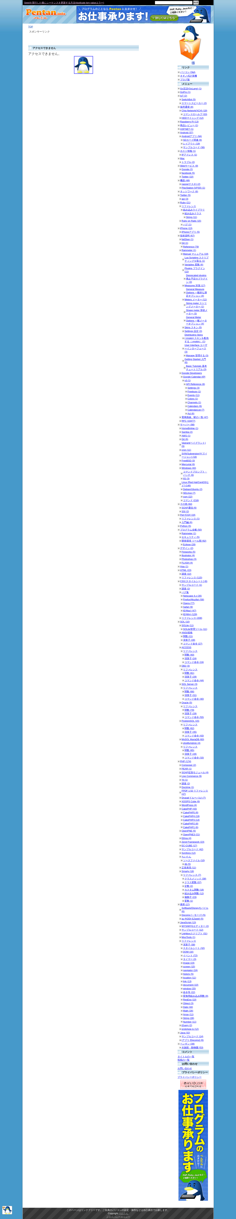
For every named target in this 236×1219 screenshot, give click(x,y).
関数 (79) (189, 710)
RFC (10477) (188, 421)
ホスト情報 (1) (188, 151)
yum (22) (187, 496)
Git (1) (185, 243)
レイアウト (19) (191, 143)
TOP (30, 26)
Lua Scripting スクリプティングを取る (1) (197, 259)
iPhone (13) (186, 228)
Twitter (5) (185, 195)
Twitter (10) (187, 176)
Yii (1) (185, 779)
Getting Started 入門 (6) (195, 361)
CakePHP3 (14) (191, 820)
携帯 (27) (185, 904)
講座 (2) (186, 588)
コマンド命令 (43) (194, 735)
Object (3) (188, 1003)
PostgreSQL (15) (190, 721)
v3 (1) (188, 380)
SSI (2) (185, 511)
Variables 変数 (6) (194, 264)
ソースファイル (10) (194, 860)
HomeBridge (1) (190, 428)
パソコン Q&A (187, 72)
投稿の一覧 (184, 1059)
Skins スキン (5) (193, 327)
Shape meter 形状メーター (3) (196, 312)
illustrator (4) (188, 555)
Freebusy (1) (194, 391)
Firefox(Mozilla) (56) (193, 599)
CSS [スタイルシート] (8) (193, 581)
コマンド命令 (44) (194, 680)
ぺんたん (123, 1213)
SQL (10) (185, 621)
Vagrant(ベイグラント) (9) (194, 444)
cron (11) (186, 450)
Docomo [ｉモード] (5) (194, 915)
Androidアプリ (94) (192, 136)
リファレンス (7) (192, 875)
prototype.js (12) (190, 1029)
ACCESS (186, 647)
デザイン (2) (186, 548)
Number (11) (189, 1021)
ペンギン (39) (187, 1043)
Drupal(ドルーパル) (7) (194, 797)
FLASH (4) (187, 562)
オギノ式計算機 (188, 75)
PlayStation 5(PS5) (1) (193, 187)
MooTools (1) (188, 937)
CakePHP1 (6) (190, 827)
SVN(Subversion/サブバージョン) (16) (194, 455)
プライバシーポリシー (190, 1077)
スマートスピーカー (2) (194, 103)
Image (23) (189, 962)
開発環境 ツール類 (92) (194, 540)
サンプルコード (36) (194, 147)
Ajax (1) (184, 566)
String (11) (191, 217)
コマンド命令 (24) (194, 662)
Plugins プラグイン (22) (195, 270)
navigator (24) (190, 970)
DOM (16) (188, 951)
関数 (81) (189, 673)
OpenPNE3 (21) (191, 834)
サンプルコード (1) (192, 585)
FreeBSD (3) (188, 460)
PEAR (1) (187, 768)
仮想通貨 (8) (186, 106)
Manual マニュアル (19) (195, 254)
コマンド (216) (191, 500)
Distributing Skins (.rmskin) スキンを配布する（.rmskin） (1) (197, 338)
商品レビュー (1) (189, 125)
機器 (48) (185, 180)
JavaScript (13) (188, 922)
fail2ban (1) (187, 239)
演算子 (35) (191, 732)
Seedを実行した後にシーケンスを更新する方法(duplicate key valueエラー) (64, 2)
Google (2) (187, 169)
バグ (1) (187, 224)
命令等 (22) (189, 992)
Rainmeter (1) (189, 250)
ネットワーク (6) (189, 191)
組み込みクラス (193, 213)
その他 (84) (186, 504)
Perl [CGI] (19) (187, 515)
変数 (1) (189, 900)
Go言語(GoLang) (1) (191, 88)
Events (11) (193, 395)
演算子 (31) (191, 695)
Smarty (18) (188, 871)
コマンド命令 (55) (194, 717)
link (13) (187, 981)
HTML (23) (185, 570)
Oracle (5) (187, 702)
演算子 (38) (189, 944)
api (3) (185, 198)
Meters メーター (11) (196, 299)
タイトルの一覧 (186, 1056)
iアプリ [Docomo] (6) (193, 1040)
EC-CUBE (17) (189, 845)
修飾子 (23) (191, 897)
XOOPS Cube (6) (191, 801)
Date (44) (188, 1007)
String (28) (188, 1018)
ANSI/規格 (187, 632)
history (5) (188, 974)
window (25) (189, 988)
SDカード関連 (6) (192, 140)
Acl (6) (191, 413)
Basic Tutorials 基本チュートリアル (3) (196, 368)
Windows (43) (189, 468)
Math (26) (188, 1010)
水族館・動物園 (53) (192, 1047)
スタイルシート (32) (194, 948)
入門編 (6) (187, 522)
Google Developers (192, 373)
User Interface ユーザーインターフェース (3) (196, 348)
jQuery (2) (187, 1025)
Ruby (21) (185, 202)
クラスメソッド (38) (195, 878)
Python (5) (185, 526)
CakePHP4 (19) (191, 816)
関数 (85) (189, 750)
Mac (182, 158)
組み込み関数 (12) (194, 893)
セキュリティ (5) (190, 537)
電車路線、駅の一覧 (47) (195, 417)
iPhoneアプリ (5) (191, 232)
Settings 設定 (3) (193, 331)
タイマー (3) (189, 959)
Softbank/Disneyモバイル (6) (195, 910)
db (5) (188, 864)
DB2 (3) (186, 665)
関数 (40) (189, 654)
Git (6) (185, 439)
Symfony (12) (189, 853)
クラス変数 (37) (193, 882)
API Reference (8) (195, 384)
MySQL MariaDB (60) (193, 739)
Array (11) (188, 1014)
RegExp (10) (189, 999)
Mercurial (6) (188, 464)
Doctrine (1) (188, 787)
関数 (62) (189, 728)
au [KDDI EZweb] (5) (192, 918)
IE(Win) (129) (190, 614)
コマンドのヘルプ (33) (195, 114)
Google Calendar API (194, 376)
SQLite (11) (188, 625)
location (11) (189, 977)
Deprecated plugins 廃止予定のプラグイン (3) (197, 278)
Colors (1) (193, 398)
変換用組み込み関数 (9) (195, 996)
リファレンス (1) (190, 518)
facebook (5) (188, 173)
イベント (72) (190, 955)
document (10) (190, 984)
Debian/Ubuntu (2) (192, 489)
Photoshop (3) (189, 559)
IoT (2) (183, 95)
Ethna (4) (186, 838)
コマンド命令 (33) (194, 757)
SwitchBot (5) (189, 99)
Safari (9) (188, 607)
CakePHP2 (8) (190, 823)
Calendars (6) (195, 406)
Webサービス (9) (189, 165)
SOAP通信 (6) (189, 507)
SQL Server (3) (189, 684)
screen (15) (189, 966)
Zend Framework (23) (193, 841)
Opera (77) (189, 603)
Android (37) (186, 132)
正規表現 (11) (189, 867)
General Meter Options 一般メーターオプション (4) (196, 320)
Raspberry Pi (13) (189, 121)
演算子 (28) (189, 640)
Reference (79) (191, 246)
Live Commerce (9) (192, 776)
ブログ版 (185, 79)
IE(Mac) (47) (189, 610)
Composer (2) (189, 765)
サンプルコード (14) (192, 1036)
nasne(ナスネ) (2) (191, 184)
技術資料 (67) (187, 235)
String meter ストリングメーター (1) (196, 305)
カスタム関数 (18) (194, 889)
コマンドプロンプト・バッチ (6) (195, 473)
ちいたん (186, 856)
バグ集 (185, 592)
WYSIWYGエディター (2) (195, 926)
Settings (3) (193, 387)
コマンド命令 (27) (192, 643)
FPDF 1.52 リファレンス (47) (195, 792)
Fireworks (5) (188, 551)
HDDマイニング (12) (193, 118)
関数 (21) (188, 636)
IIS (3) (186, 478)
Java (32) (185, 1032)
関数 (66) (189, 691)
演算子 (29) (191, 676)
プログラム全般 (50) (191, 529)
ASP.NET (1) (186, 129)
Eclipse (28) (189, 544)
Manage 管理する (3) (197, 355)
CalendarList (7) (196, 409)
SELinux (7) (189, 493)
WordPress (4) (189, 805)
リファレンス (189, 206)
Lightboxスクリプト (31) (194, 933)
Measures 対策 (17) (195, 285)
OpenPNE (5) (189, 830)
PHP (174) (185, 761)
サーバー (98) (187, 424)
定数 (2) (189, 886)
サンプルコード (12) (192, 929)
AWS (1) (186, 435)
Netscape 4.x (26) (192, 595)
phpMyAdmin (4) (191, 743)
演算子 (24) (191, 658)
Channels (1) (194, 402)
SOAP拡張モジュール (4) (195, 772)
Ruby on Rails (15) (191, 220)
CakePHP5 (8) (190, 812)
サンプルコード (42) (192, 849)
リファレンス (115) (192, 577)
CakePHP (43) (189, 808)
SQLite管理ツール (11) (195, 629)
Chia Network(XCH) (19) (194, 110)
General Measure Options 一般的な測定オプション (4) (196, 292)
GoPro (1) (185, 92)
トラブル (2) (188, 162)
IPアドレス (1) (189, 154)
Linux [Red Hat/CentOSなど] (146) (195, 484)
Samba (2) (187, 432)
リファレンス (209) (192, 618)
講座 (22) (186, 573)
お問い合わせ (185, 1068)
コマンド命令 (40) (194, 699)
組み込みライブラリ (194, 209)
